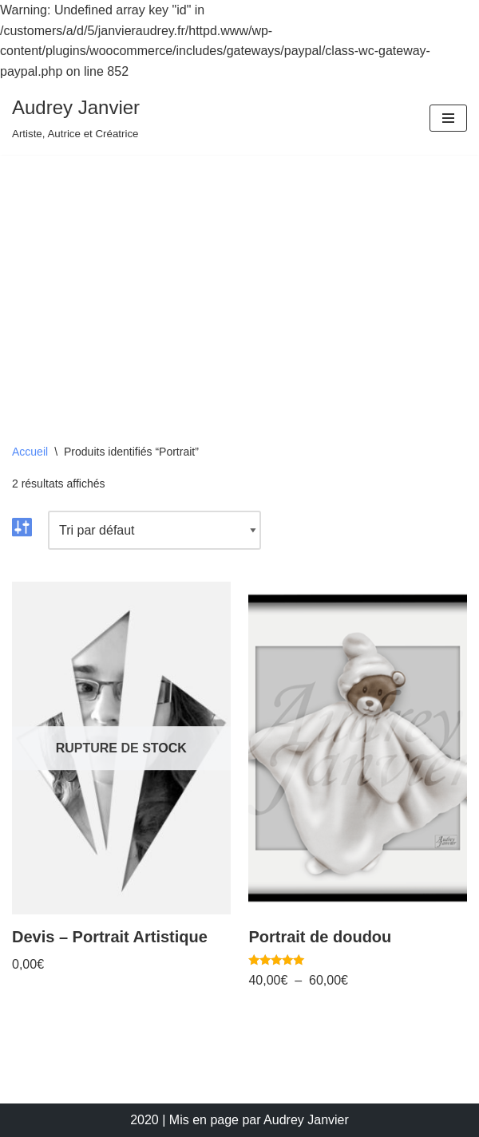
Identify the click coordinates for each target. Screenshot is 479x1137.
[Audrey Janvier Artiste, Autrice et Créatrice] (76, 118)
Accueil (30, 451)
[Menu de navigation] (448, 118)
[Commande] (154, 531)
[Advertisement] (239, 274)
